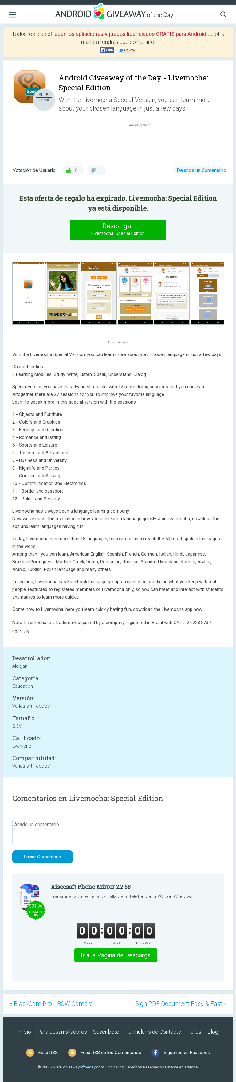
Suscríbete (106, 1032)
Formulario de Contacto (153, 1032)
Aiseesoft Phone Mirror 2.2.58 (91, 886)
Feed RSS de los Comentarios (111, 1052)
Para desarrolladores (62, 1032)
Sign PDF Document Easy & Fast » (180, 1003)
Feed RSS (48, 1052)
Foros (194, 1032)
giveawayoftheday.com (83, 1067)
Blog (212, 1032)
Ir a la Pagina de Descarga (116, 955)
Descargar (118, 229)
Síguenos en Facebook (187, 1052)
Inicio (24, 1032)
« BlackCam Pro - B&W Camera (51, 1003)
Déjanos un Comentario (201, 170)
